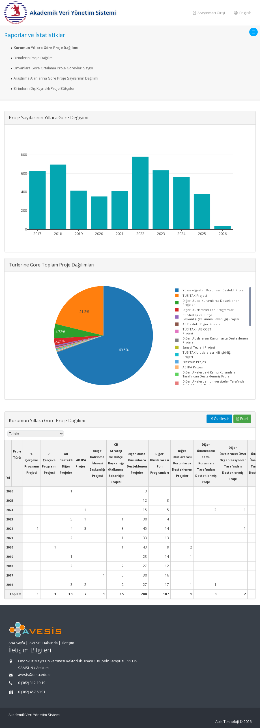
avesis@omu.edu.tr (34, 674)
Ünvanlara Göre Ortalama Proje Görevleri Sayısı (53, 68)
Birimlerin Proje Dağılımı (33, 57)
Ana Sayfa (16, 643)
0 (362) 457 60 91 (31, 691)
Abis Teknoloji (227, 721)
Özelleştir (219, 418)
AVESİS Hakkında (43, 643)
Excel (242, 418)
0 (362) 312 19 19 (31, 682)
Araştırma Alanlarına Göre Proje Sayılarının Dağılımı (56, 78)
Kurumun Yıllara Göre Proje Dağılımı (46, 47)
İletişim (68, 643)
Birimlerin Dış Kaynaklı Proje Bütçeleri (45, 88)
